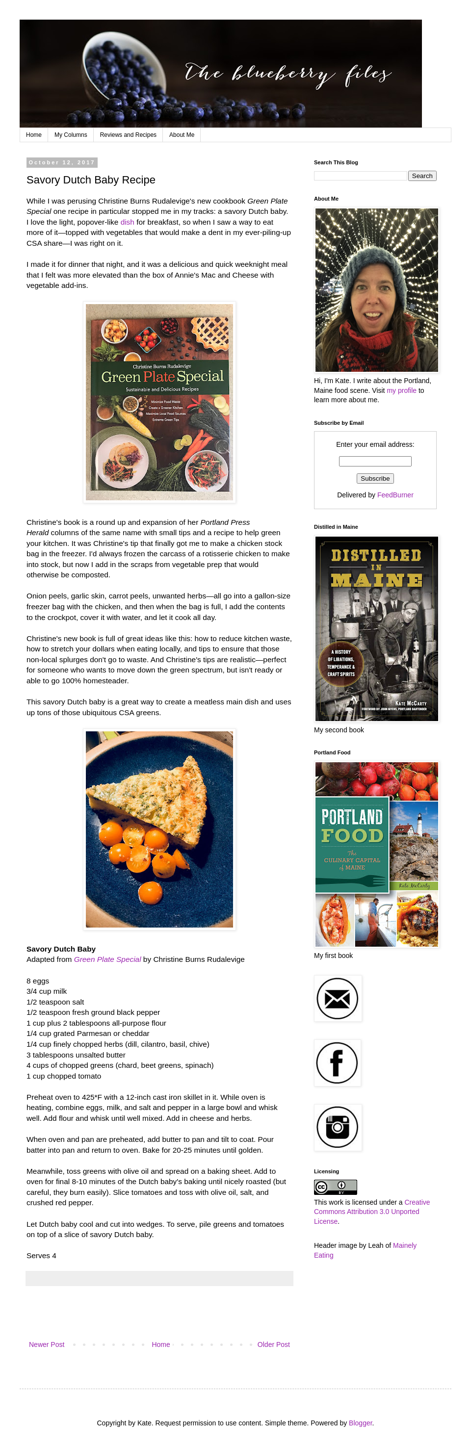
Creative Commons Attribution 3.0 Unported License (372, 1211)
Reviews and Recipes (128, 134)
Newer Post (46, 1344)
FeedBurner (395, 495)
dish (127, 222)
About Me (181, 134)
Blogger (360, 1423)
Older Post (274, 1344)
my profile (402, 390)
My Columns (70, 134)
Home (34, 134)
